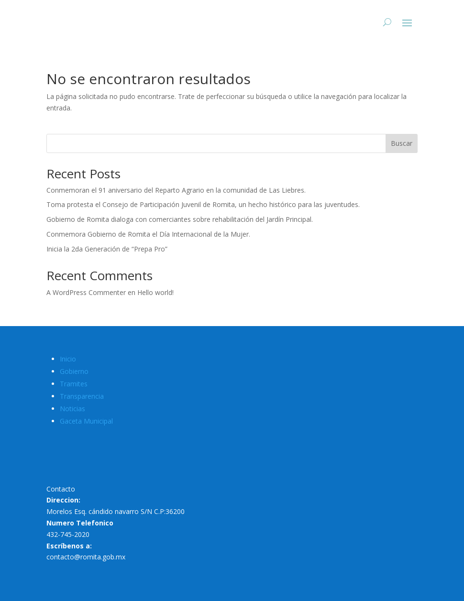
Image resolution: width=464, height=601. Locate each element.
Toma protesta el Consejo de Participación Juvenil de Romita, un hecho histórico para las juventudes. (203, 204)
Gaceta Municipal (86, 421)
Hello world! (155, 292)
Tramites (74, 383)
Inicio (68, 358)
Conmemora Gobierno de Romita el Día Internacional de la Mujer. (148, 234)
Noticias (72, 408)
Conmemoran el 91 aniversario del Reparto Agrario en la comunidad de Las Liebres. (176, 190)
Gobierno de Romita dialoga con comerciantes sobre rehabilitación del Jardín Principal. (179, 219)
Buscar (401, 143)
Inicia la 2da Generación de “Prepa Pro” (106, 248)
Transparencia (82, 396)
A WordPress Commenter (86, 292)
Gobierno (74, 371)
